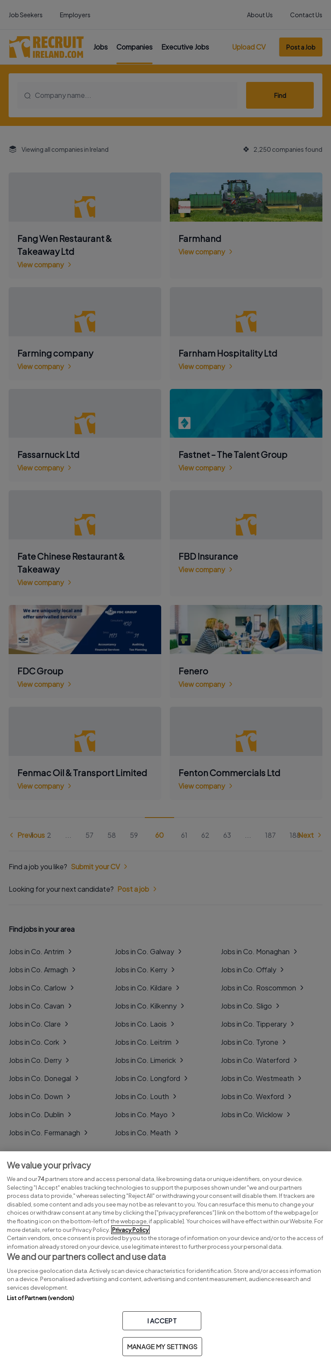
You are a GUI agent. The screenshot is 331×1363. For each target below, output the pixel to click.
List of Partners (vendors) (40, 1297)
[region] (165, 1257)
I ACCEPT (162, 1320)
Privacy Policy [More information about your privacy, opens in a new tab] (130, 1229)
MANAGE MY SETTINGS (162, 1346)
